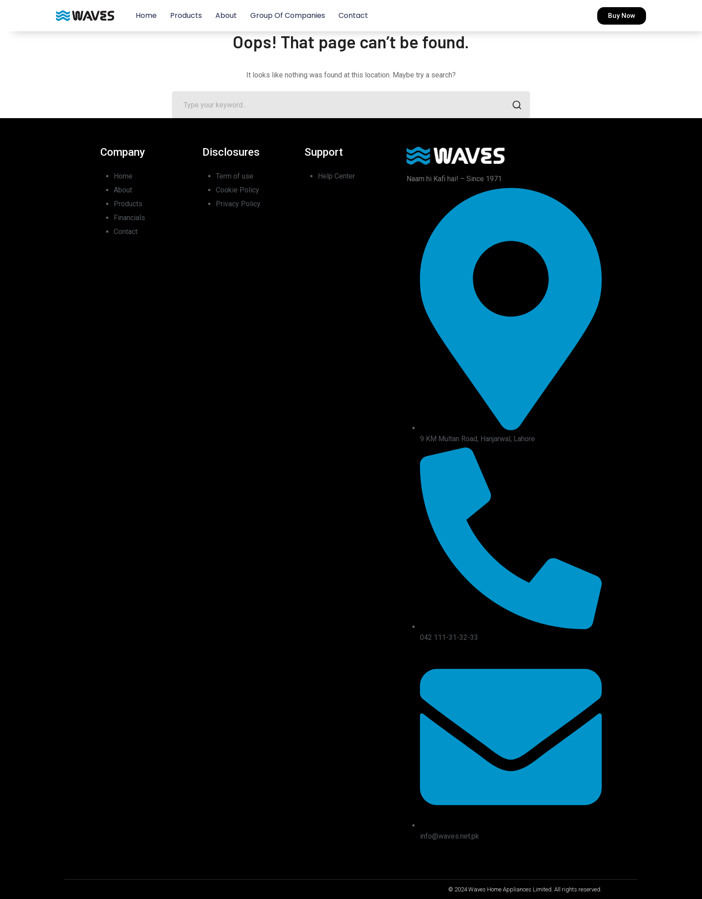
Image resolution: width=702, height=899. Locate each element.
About (226, 15)
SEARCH (514, 106)
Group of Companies (287, 15)
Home (146, 15)
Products (186, 15)
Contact (353, 15)
